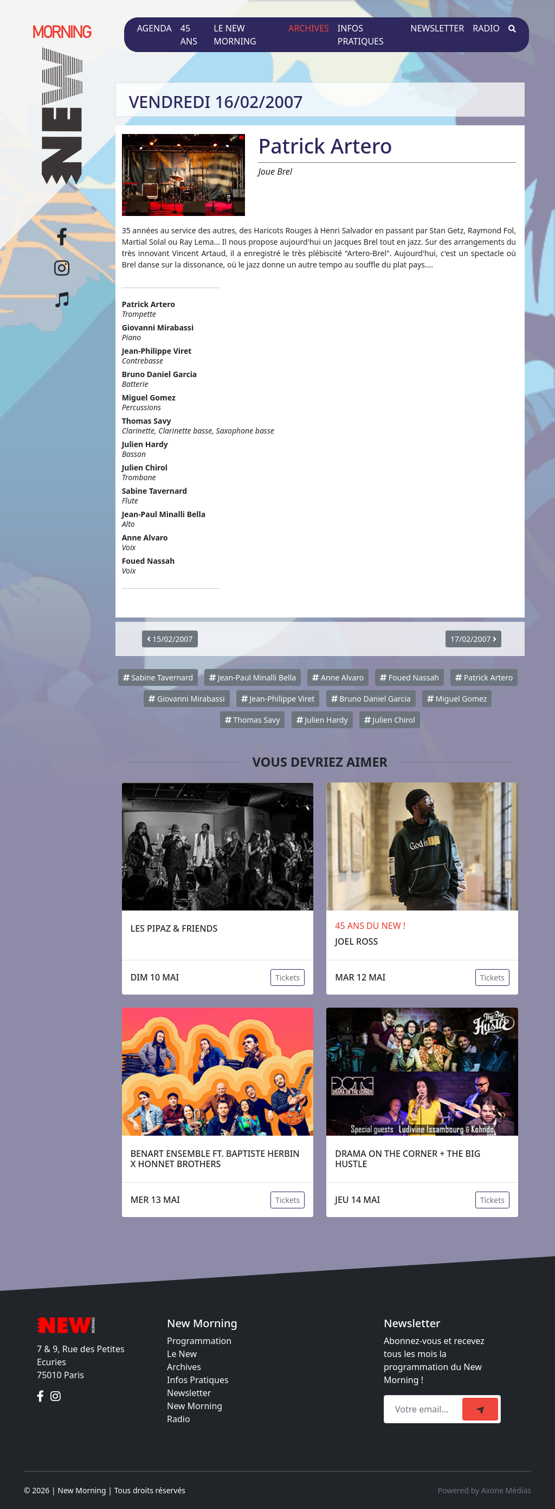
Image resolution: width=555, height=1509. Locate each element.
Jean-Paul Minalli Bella (252, 677)
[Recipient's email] (424, 1409)
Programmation (199, 1341)
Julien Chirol (389, 720)
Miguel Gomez (457, 698)
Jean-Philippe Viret (278, 698)
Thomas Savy (252, 720)
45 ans (188, 34)
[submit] (480, 1409)
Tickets (287, 977)
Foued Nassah (409, 677)
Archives (308, 28)
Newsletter (437, 28)
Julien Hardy (322, 720)
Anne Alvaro (338, 677)
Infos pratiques (361, 34)
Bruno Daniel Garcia (371, 698)
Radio (486, 28)
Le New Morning (235, 34)
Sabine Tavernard (158, 677)
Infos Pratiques (198, 1380)
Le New (182, 1354)
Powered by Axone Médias (484, 1490)
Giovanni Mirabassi (186, 698)
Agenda (154, 28)
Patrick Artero (484, 677)
